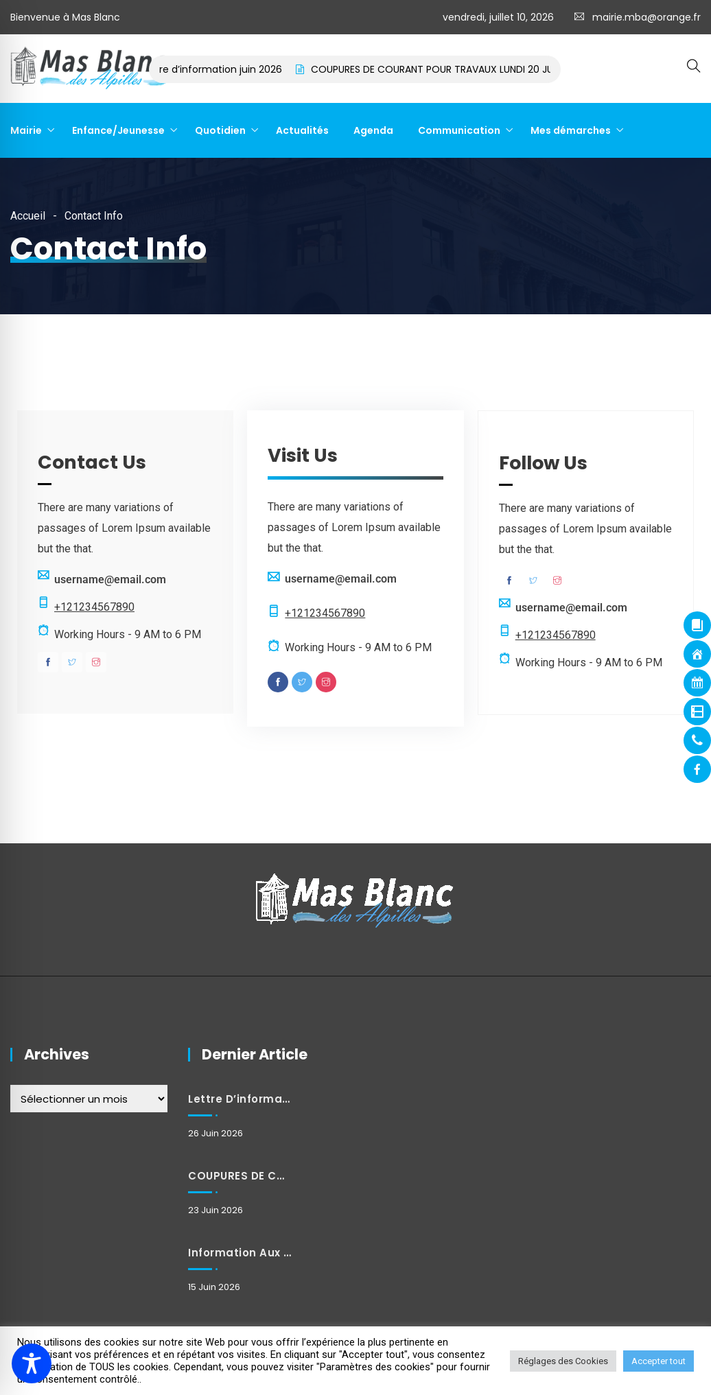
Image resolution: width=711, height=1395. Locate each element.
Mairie (26, 130)
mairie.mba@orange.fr (646, 17)
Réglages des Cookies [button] (563, 1361)
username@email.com (110, 579)
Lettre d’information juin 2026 (227, 69)
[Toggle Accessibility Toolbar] (31, 1363)
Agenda (373, 130)
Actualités (302, 130)
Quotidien (220, 130)
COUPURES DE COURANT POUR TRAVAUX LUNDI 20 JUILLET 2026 (471, 69)
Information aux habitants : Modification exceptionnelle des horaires (240, 1252)
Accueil (27, 215)
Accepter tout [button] (658, 1361)
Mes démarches (571, 130)
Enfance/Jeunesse (118, 130)
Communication (459, 130)
